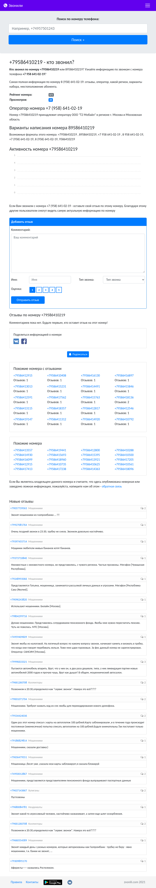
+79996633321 (18, 661)
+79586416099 (22, 459)
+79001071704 (18, 699)
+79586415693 (56, 455)
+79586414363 (90, 469)
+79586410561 (124, 464)
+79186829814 (18, 740)
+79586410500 (124, 455)
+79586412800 (90, 450)
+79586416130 (90, 375)
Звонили (13, 5)
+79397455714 (18, 541)
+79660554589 (18, 840)
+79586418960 (56, 459)
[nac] (147, 5)
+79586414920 (90, 419)
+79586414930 (22, 455)
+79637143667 (18, 790)
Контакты (32, 882)
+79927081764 (18, 525)
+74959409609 (18, 637)
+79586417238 (56, 469)
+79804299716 (18, 616)
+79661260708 (18, 682)
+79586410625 (90, 464)
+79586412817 (90, 408)
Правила (16, 882)
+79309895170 (18, 861)
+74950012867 (18, 774)
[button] (78, 39)
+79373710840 (18, 558)
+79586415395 (90, 455)
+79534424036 (18, 715)
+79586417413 (22, 469)
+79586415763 (90, 397)
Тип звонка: (86, 279)
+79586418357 (56, 408)
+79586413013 (22, 386)
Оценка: (16, 289)
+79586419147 (22, 419)
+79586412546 (124, 408)
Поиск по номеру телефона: (78, 19)
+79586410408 (56, 375)
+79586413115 (22, 408)
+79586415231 (56, 386)
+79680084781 (18, 807)
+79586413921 (90, 459)
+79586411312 (56, 419)
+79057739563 (18, 508)
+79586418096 (124, 469)
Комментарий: (20, 230)
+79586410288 (124, 450)
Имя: (14, 279)
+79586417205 (124, 459)
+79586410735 (56, 464)
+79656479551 (18, 757)
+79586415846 (124, 386)
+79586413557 (22, 450)
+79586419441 (56, 450)
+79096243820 (18, 599)
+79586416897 (124, 375)
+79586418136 (124, 397)
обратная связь (112, 486)
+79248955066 (18, 579)
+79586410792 (124, 419)
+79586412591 (22, 397)
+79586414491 (90, 386)
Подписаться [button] (78, 354)
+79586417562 (56, 397)
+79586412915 (22, 375)
